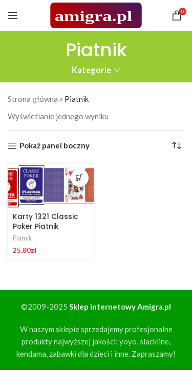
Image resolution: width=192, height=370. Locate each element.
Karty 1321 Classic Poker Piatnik (45, 221)
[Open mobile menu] (13, 15)
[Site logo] (96, 14)
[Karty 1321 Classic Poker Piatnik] (51, 186)
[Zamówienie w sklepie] (176, 146)
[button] (80, 178)
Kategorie (91, 70)
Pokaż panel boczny (54, 145)
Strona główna (33, 98)
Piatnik (22, 238)
